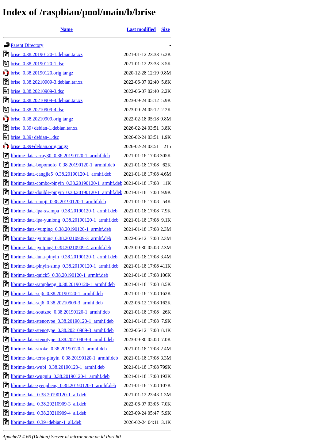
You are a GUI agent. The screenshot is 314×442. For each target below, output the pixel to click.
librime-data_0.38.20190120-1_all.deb (48, 394)
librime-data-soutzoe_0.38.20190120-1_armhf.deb (60, 311)
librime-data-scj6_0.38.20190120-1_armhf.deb (57, 293)
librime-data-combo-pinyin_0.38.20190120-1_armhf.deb (66, 183)
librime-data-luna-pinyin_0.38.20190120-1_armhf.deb (64, 256)
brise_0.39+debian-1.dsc (35, 137)
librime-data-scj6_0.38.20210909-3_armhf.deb (57, 302)
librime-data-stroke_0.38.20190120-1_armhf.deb (59, 348)
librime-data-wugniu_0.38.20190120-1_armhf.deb (60, 376)
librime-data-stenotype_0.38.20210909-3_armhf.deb (62, 330)
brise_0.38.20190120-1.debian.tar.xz (46, 54)
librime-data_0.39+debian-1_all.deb (46, 422)
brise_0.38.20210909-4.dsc (37, 109)
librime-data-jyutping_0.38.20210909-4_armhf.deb (61, 247)
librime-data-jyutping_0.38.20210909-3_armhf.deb (61, 238)
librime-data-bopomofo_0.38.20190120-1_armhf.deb (63, 164)
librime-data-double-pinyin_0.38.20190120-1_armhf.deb (66, 192)
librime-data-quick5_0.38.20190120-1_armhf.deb (59, 275)
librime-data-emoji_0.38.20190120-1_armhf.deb (58, 201)
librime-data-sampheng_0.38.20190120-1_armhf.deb (63, 284)
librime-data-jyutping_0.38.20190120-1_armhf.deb (61, 229)
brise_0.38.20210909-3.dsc (37, 91)
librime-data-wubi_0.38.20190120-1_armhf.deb (58, 367)
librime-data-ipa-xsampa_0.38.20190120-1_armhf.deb (64, 210)
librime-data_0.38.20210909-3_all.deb (48, 403)
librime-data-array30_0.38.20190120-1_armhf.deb (60, 155)
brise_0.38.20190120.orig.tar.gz (42, 72)
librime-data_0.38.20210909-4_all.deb (48, 413)
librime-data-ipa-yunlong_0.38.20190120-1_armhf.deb (64, 220)
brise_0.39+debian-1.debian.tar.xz (44, 128)
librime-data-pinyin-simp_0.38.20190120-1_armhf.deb (64, 266)
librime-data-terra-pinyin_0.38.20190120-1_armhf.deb (64, 357)
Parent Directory (27, 45)
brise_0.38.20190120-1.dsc (37, 63)
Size (165, 29)
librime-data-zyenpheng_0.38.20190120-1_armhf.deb (63, 385)
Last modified (141, 29)
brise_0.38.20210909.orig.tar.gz (42, 118)
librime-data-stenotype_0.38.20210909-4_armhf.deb (62, 339)
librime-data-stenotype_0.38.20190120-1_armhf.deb (62, 321)
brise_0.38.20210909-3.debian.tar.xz (46, 82)
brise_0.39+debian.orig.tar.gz (39, 146)
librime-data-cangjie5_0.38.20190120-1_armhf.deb (61, 174)
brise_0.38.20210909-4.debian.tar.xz (46, 100)
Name (66, 29)
